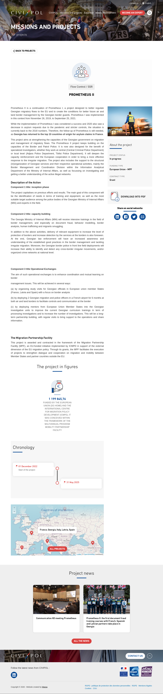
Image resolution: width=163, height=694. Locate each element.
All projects (57, 549)
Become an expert (132, 13)
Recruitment (109, 12)
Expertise (89, 12)
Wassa (44, 687)
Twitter (134, 217)
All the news (81, 641)
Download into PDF (133, 197)
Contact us (134, 3)
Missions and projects (71, 12)
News (98, 12)
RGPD (134, 686)
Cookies (88, 688)
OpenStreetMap (89, 554)
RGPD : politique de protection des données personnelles (107, 686)
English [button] (148, 3)
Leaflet (79, 554)
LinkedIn (117, 217)
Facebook (126, 217)
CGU (95, 688)
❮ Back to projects (24, 51)
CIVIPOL (53, 12)
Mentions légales (145, 686)
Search (149, 12)
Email (142, 217)
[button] (92, 543)
